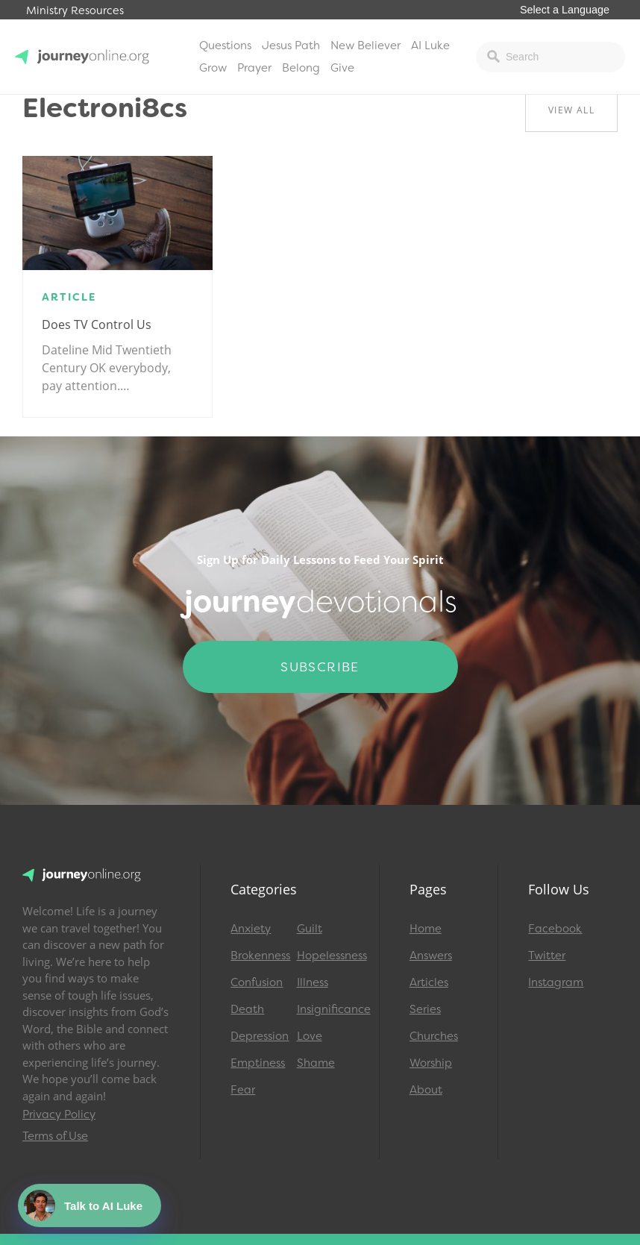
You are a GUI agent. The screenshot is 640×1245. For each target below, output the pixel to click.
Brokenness (256, 955)
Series (425, 1009)
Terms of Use (55, 1136)
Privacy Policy (58, 1114)
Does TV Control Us (96, 324)
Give (342, 67)
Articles (429, 982)
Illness (312, 982)
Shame (316, 1063)
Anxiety (250, 928)
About (426, 1089)
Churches (434, 1036)
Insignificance (323, 1009)
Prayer (254, 67)
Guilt (309, 928)
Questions (225, 45)
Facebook (555, 928)
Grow (213, 67)
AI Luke (430, 45)
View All (571, 110)
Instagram (555, 982)
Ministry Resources (75, 11)
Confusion (256, 982)
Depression (256, 1036)
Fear (242, 1089)
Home (426, 928)
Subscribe (320, 667)
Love (309, 1036)
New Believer (365, 45)
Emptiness (256, 1063)
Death (247, 1009)
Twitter (546, 955)
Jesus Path (291, 45)
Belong (301, 67)
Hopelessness (323, 955)
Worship (431, 1063)
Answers (431, 955)
